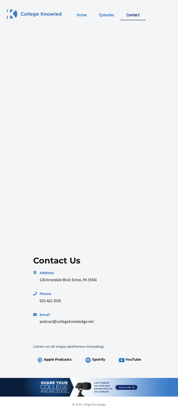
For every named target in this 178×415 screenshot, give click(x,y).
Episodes (106, 15)
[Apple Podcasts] (40, 360)
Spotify (98, 359)
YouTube (133, 359)
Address (47, 273)
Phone (45, 294)
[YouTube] (121, 360)
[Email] (35, 314)
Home (81, 15)
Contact (133, 15)
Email (45, 315)
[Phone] (35, 293)
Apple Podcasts (58, 359)
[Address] (35, 273)
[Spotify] (88, 360)
